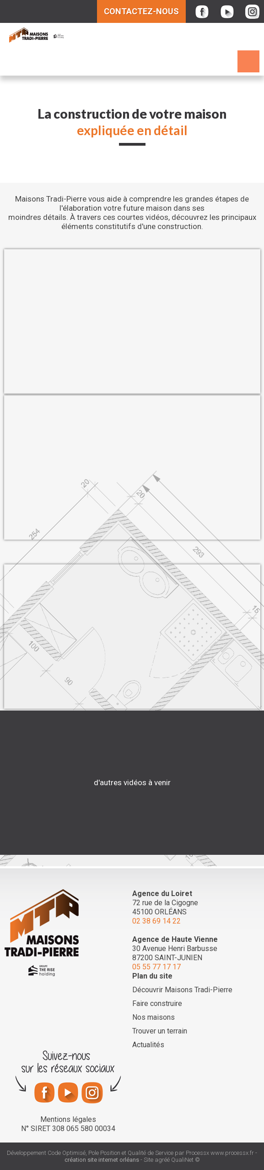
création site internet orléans (102, 1159)
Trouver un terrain (159, 1031)
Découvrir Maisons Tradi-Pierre (182, 989)
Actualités (148, 1044)
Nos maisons (153, 1017)
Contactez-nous (141, 11)
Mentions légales (68, 1119)
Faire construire (157, 1003)
